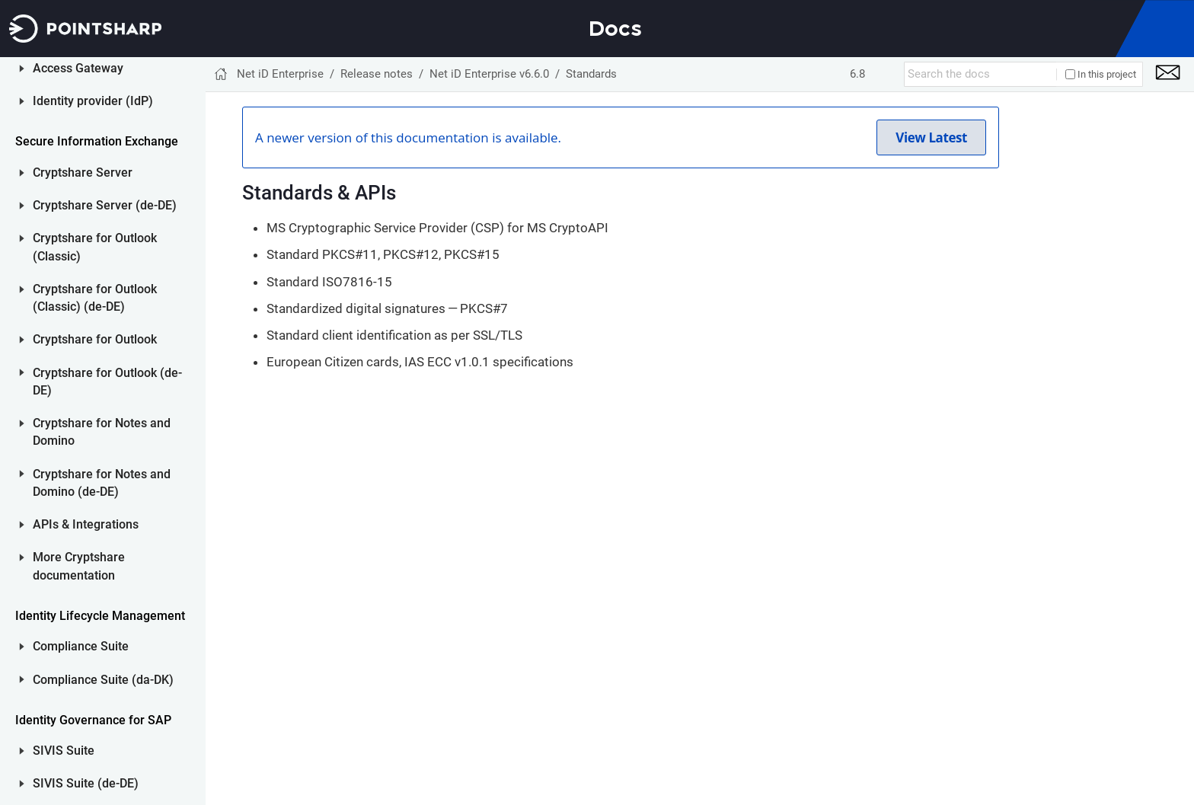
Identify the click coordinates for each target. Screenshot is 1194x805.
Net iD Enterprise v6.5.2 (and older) (118, 374)
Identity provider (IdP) (84, 608)
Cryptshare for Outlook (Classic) (86, 754)
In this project (1100, 74)
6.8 (857, 74)
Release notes (62, 509)
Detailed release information (111, 143)
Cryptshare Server (73, 680)
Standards (96, 302)
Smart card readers (120, 277)
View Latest (931, 137)
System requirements (125, 213)
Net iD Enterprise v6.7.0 (118, 62)
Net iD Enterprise (280, 74)
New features (104, 111)
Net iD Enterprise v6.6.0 (118, 86)
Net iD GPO (66, 439)
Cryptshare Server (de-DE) (96, 713)
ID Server (49, 543)
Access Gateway (69, 576)
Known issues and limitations (118, 182)
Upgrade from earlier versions (123, 334)
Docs (615, 28)
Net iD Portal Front (86, 410)
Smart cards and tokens (113, 245)
